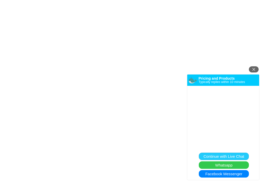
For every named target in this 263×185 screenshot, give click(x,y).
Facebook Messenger (223, 174)
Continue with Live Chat (223, 156)
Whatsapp (224, 165)
